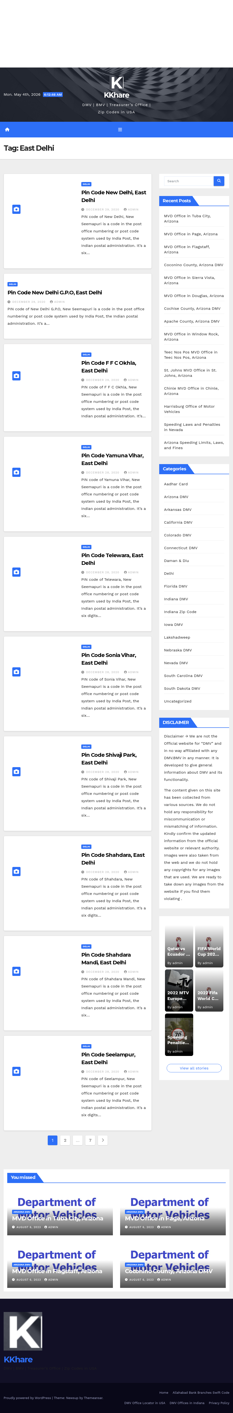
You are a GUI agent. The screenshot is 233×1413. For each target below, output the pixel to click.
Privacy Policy (219, 1403)
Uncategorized (178, 701)
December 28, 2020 (103, 472)
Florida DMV (175, 586)
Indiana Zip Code (180, 611)
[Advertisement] (116, 34)
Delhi (86, 184)
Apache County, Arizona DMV (191, 321)
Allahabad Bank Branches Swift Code (201, 1392)
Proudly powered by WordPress (28, 1398)
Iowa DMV (173, 624)
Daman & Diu (176, 560)
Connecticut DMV (181, 548)
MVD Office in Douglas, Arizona (194, 295)
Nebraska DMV (178, 650)
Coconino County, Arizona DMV (193, 265)
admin (131, 209)
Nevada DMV (176, 663)
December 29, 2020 (103, 209)
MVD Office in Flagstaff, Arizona (57, 1271)
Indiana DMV (176, 599)
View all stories (194, 1068)
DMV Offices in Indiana (187, 1403)
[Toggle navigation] (120, 129)
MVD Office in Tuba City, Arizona (57, 1218)
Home (163, 1392)
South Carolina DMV (183, 675)
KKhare (116, 95)
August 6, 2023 (29, 1227)
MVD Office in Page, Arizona (191, 234)
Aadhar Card (176, 484)
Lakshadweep (177, 637)
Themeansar (93, 1398)
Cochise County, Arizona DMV (192, 308)
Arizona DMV (176, 496)
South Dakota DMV (182, 688)
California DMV (178, 522)
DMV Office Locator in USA (144, 1403)
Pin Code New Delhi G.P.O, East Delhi (54, 292)
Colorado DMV (178, 535)
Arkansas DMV (178, 509)
